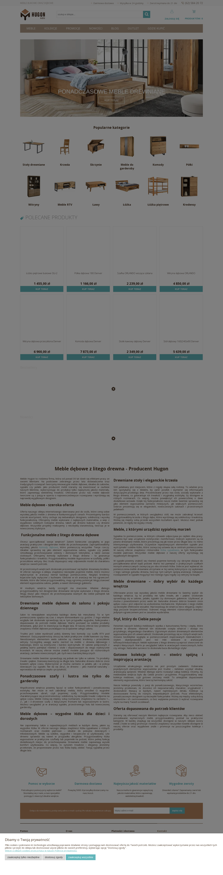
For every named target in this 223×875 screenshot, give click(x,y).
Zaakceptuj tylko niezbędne (23, 857)
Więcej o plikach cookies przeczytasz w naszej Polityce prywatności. (41, 850)
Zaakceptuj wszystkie (80, 857)
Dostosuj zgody (54, 857)
